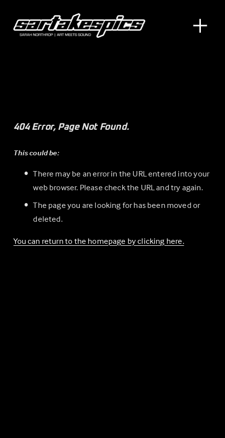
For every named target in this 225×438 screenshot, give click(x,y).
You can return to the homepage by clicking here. (98, 241)
